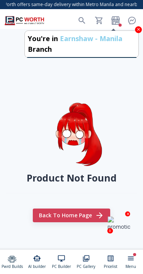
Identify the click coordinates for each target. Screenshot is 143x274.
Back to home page (71, 216)
